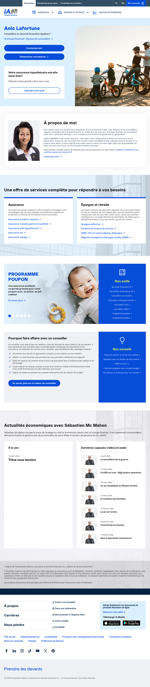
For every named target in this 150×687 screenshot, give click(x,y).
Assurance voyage (18, 237)
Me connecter (136, 3)
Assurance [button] (43, 12)
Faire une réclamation (64, 608)
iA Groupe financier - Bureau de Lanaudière (28, 38)
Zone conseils (60, 621)
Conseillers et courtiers (71, 3)
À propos (11, 606)
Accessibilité (51, 637)
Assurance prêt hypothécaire (24, 228)
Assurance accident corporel (24, 219)
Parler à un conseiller (64, 602)
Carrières (11, 615)
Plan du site (9, 637)
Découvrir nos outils (114, 612)
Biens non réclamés (13, 641)
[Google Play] (131, 623)
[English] (123, 3)
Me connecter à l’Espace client (68, 614)
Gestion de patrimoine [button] (107, 12)
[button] (116, 3)
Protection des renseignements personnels (83, 637)
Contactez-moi (52, 156)
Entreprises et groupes (47, 3)
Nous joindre (14, 625)
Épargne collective (92, 224)
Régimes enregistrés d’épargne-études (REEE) (106, 237)
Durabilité (58, 627)
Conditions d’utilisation (120, 637)
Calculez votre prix (34, 90)
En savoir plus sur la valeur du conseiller (34, 383)
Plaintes (32, 641)
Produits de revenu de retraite (98, 228)
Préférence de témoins (52, 641)
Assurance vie (16, 232)
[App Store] (112, 623)
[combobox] (34, 56)
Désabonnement (29, 637)
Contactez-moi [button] (34, 48)
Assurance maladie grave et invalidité (29, 223)
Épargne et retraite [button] (73, 12)
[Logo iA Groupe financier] (10, 12)
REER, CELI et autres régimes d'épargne (102, 233)
